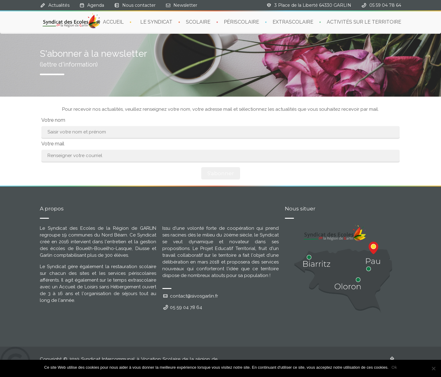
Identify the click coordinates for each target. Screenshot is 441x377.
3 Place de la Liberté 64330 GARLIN (312, 5)
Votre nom (53, 120)
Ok (394, 367)
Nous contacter (139, 5)
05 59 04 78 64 (182, 307)
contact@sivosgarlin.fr (190, 296)
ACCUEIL (109, 22)
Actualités (59, 5)
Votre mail (52, 144)
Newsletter (185, 5)
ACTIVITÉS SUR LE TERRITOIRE (364, 22)
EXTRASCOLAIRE (293, 22)
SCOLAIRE (198, 22)
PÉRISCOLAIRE (241, 22)
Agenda (95, 5)
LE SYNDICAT (156, 22)
